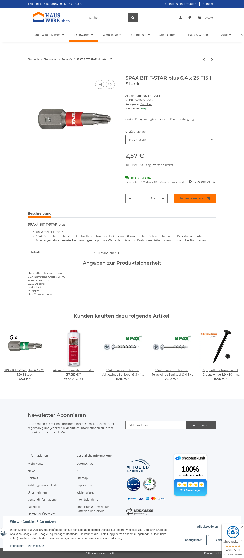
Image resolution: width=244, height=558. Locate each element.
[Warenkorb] (205, 18)
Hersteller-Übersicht (41, 514)
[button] (180, 18)
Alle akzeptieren (207, 526)
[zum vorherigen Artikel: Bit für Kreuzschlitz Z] (204, 59)
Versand (159, 165)
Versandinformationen (43, 499)
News (31, 471)
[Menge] (141, 198)
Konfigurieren (193, 540)
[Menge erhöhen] (162, 198)
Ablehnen (222, 540)
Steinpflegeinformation (180, 4)
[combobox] (170, 139)
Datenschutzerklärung (99, 424)
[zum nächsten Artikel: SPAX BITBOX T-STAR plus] (212, 59)
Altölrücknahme (87, 499)
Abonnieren (201, 425)
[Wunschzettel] (189, 18)
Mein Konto (35, 463)
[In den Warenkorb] (31, 73)
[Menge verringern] (130, 198)
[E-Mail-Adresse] (155, 425)
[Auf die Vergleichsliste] (99, 84)
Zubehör (146, 104)
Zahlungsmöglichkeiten (44, 485)
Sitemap (82, 478)
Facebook (34, 507)
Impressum (84, 485)
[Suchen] (107, 17)
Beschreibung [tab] (39, 213)
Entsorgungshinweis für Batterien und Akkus (93, 509)
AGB (79, 471)
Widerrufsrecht (87, 492)
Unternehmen (37, 492)
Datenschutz (85, 463)
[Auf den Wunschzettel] (110, 84)
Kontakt (208, 4)
